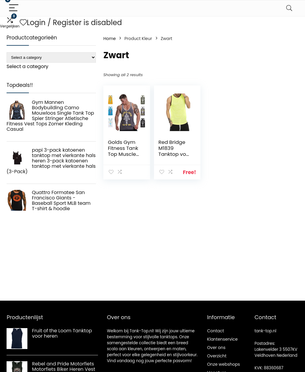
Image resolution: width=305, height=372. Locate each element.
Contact (215, 331)
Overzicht (216, 356)
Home (109, 38)
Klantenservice (222, 339)
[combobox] (27, 66)
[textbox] (27, 66)
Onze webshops (223, 364)
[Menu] (14, 8)
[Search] (289, 8)
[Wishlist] (23, 22)
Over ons (216, 348)
